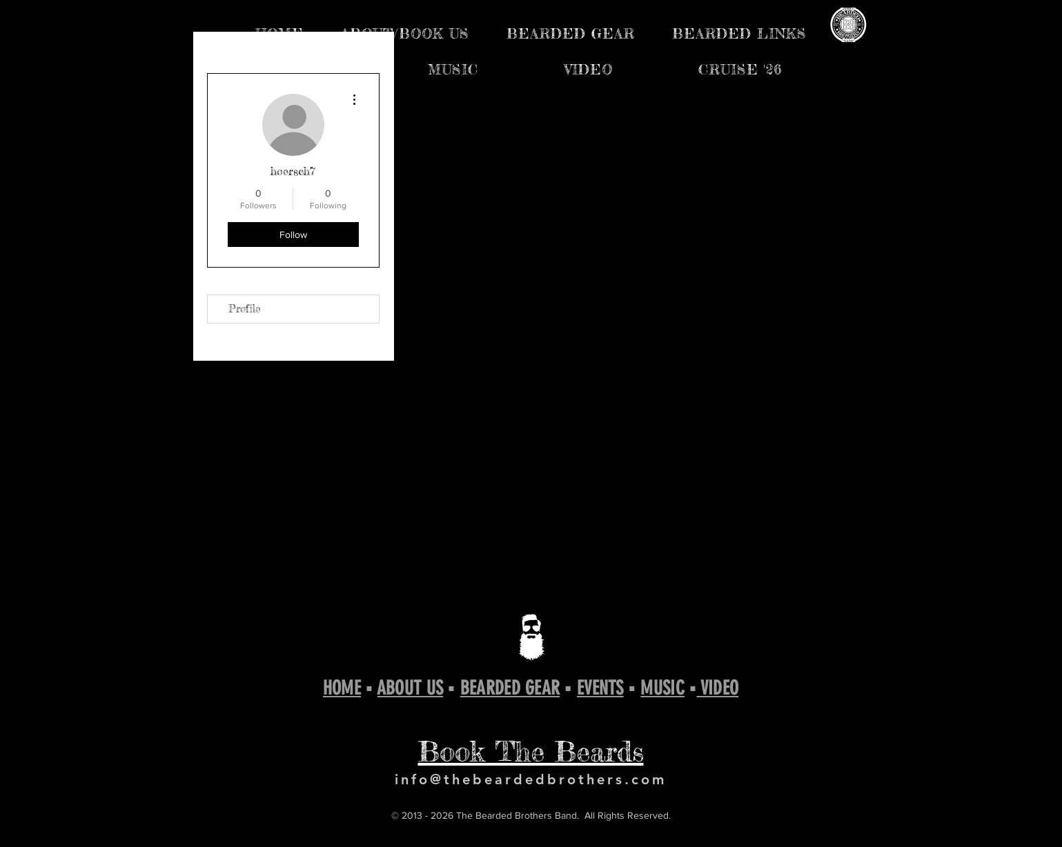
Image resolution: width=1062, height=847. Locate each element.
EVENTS (600, 688)
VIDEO (717, 688)
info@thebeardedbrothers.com (531, 779)
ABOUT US (410, 688)
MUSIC (662, 688)
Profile (244, 308)
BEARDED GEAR (510, 688)
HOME (342, 688)
